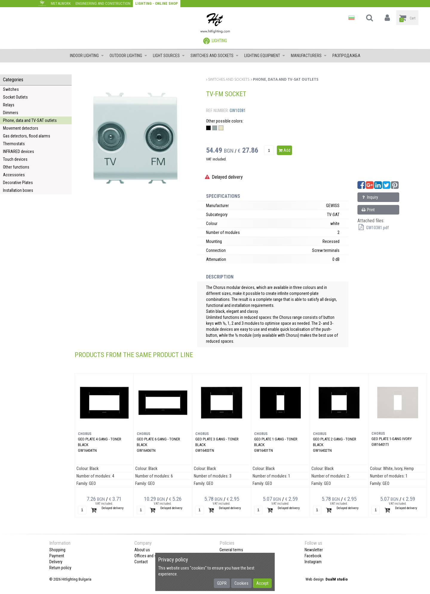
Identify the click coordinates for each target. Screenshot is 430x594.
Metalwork (61, 3)
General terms (231, 549)
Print (368, 209)
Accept (262, 583)
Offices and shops (149, 555)
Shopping (57, 549)
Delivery (55, 561)
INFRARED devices (18, 151)
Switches (11, 89)
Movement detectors (20, 128)
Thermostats (14, 143)
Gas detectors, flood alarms (26, 136)
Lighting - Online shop (156, 3)
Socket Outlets (15, 97)
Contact (141, 561)
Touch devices (15, 159)
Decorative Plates (18, 182)
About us (142, 549)
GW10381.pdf (373, 227)
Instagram (313, 561)
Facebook (313, 555)
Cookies (241, 583)
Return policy (60, 567)
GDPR (222, 583)
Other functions (16, 167)
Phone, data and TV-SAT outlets (30, 120)
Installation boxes (18, 190)
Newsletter (314, 549)
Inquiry (369, 197)
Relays (8, 104)
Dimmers (10, 112)
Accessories (14, 174)
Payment (56, 555)
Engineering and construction (103, 3)
